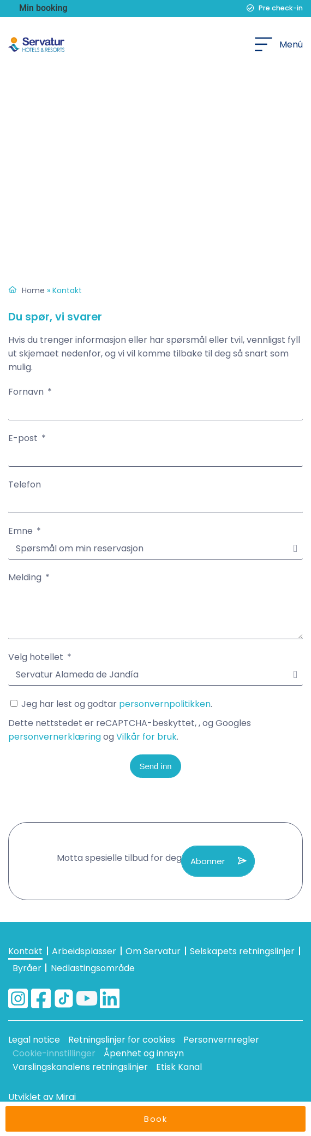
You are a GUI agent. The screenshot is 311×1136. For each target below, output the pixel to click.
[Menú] (263, 44)
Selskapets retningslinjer (242, 951)
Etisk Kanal (179, 1067)
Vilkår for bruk (146, 736)
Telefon (24, 484)
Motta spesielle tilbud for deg (119, 858)
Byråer (27, 968)
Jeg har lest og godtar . (155, 721)
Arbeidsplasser (84, 951)
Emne (21, 531)
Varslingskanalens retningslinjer (80, 1067)
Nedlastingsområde (93, 968)
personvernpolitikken (165, 704)
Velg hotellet (36, 657)
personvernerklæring (54, 736)
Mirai (66, 1097)
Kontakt (25, 951)
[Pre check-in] (250, 8)
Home (33, 290)
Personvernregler (221, 1039)
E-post (24, 438)
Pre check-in (281, 8)
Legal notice (34, 1039)
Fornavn (27, 391)
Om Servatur (153, 951)
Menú (291, 44)
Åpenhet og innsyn (144, 1053)
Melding (26, 577)
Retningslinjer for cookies (121, 1039)
